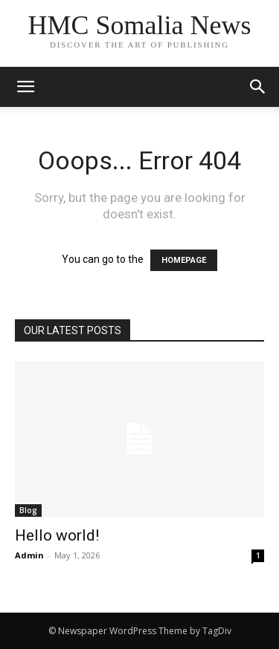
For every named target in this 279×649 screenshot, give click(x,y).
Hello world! (57, 535)
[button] (258, 87)
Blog (28, 510)
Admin (29, 555)
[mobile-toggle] (25, 87)
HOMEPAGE (183, 260)
